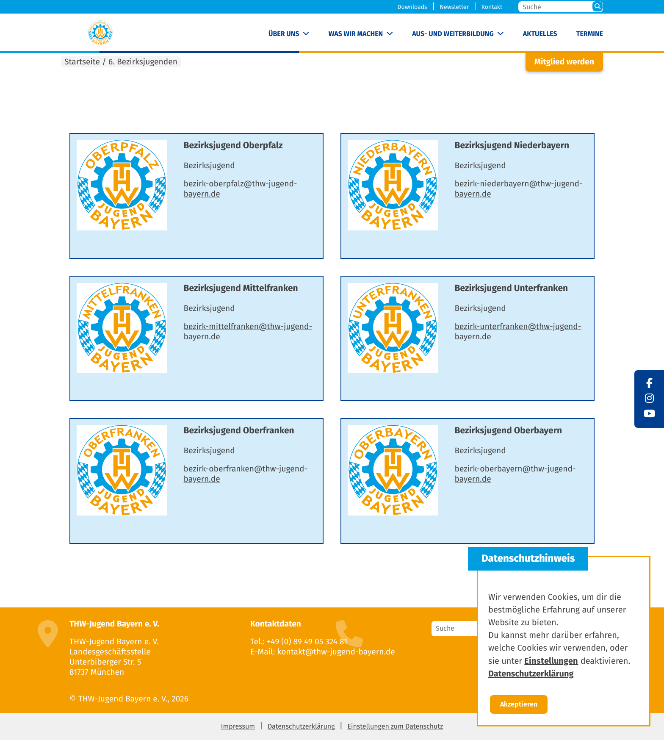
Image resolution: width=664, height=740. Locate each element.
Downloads (412, 7)
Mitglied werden (564, 62)
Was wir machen (356, 34)
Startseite (82, 62)
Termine (589, 34)
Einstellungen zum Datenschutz (395, 727)
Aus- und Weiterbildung (452, 34)
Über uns (283, 34)
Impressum (238, 727)
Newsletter (454, 7)
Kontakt (491, 7)
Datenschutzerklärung (301, 727)
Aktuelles (540, 34)
